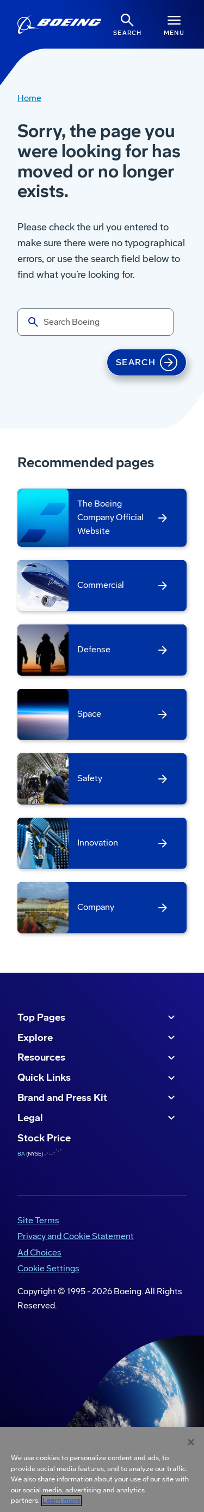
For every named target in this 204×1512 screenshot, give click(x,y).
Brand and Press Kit (97, 1097)
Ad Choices (39, 1252)
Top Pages (97, 1017)
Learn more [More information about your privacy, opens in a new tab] (61, 1500)
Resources (97, 1057)
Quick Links (97, 1078)
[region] (102, 1469)
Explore (97, 1037)
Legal (97, 1117)
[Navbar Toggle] (174, 24)
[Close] (191, 1442)
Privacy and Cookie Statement (75, 1236)
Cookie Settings (48, 1268)
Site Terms (38, 1220)
